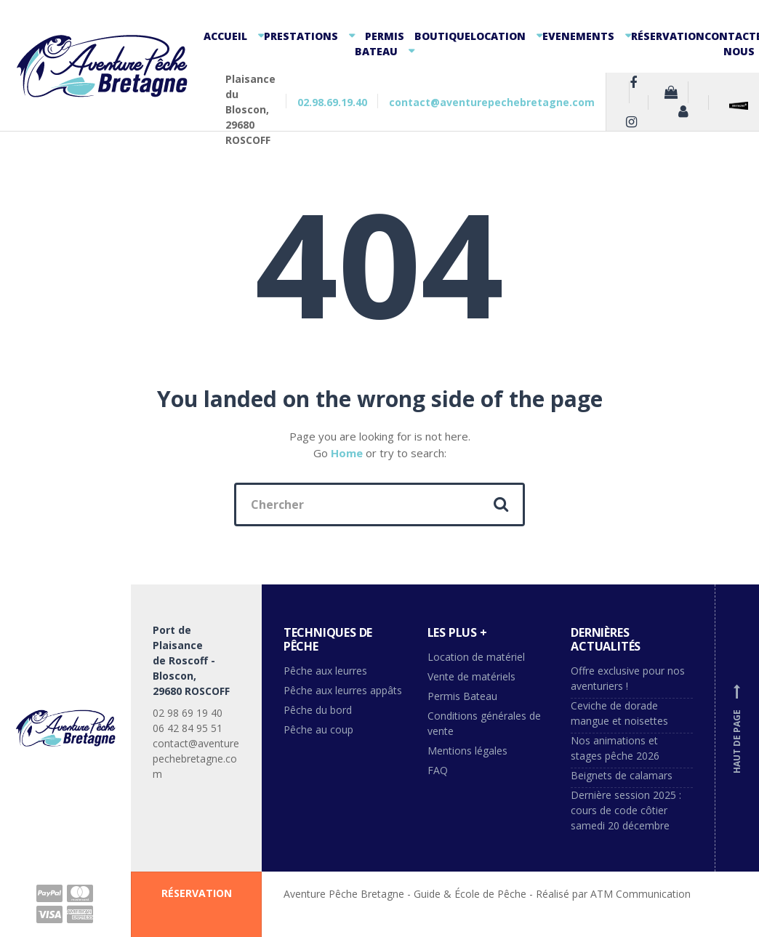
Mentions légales (467, 750)
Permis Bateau (379, 43)
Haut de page (737, 728)
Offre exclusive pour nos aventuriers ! (628, 678)
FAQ (437, 770)
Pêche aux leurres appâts (344, 690)
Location (498, 36)
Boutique (442, 36)
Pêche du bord (318, 710)
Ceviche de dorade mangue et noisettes (619, 713)
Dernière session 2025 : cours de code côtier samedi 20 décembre (626, 810)
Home (347, 453)
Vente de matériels (471, 676)
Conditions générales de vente (484, 723)
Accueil (225, 36)
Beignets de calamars (621, 775)
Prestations (301, 36)
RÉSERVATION (196, 893)
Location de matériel (476, 657)
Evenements (578, 36)
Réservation (667, 36)
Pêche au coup (320, 729)
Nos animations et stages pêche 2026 (615, 748)
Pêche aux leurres (325, 670)
